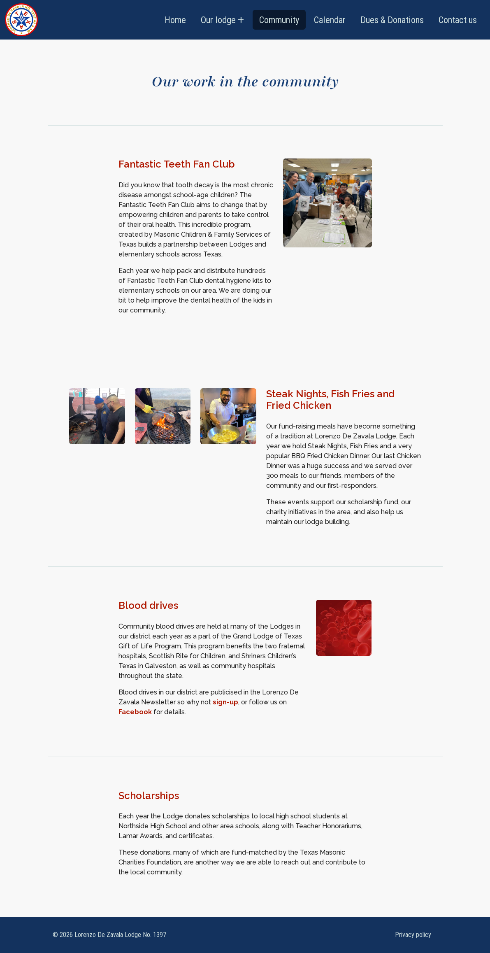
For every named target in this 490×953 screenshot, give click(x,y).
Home (175, 19)
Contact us (458, 19)
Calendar (330, 19)
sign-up (225, 702)
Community (279, 19)
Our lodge (218, 19)
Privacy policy (413, 935)
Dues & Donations (392, 19)
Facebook (135, 712)
